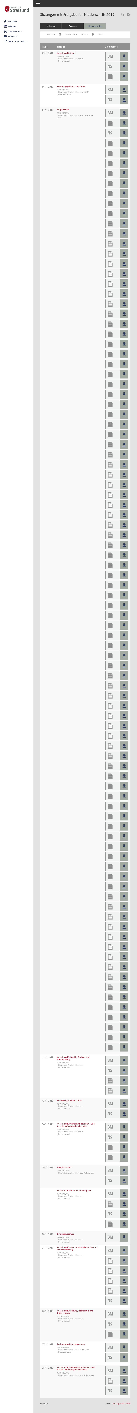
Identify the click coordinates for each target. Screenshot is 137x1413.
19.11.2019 (47, 1167)
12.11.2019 (47, 1057)
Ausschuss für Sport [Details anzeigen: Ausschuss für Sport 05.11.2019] (66, 53)
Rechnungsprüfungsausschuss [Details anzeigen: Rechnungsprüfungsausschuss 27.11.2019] (71, 1344)
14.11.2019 (47, 1124)
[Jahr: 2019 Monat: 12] (93, 34)
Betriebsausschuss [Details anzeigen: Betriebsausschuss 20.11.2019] (65, 1234)
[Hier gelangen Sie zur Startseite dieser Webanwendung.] (16, 9)
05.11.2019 (47, 53)
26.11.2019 (47, 1311)
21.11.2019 (47, 1247)
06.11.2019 (47, 86)
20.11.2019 (47, 1234)
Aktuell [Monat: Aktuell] (101, 34)
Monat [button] (51, 34)
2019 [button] (84, 34)
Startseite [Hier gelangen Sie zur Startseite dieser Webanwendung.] (10, 21)
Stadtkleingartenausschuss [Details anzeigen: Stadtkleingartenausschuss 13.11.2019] (69, 1100)
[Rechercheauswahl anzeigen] (123, 15)
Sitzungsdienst (121, 1403)
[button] (16, 31)
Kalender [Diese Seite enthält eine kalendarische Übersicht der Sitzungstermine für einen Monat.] (10, 26)
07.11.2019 (47, 110)
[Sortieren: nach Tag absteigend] (47, 46)
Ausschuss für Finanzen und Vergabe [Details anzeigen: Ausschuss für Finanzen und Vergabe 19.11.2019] (74, 1190)
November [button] (71, 34)
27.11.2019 (47, 1344)
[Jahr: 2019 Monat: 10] (60, 34)
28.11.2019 (47, 1367)
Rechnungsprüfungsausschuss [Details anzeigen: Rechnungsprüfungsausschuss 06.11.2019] (71, 86)
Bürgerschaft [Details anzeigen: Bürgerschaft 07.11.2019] (63, 109)
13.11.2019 (47, 1101)
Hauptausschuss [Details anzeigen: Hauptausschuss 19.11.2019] (64, 1167)
